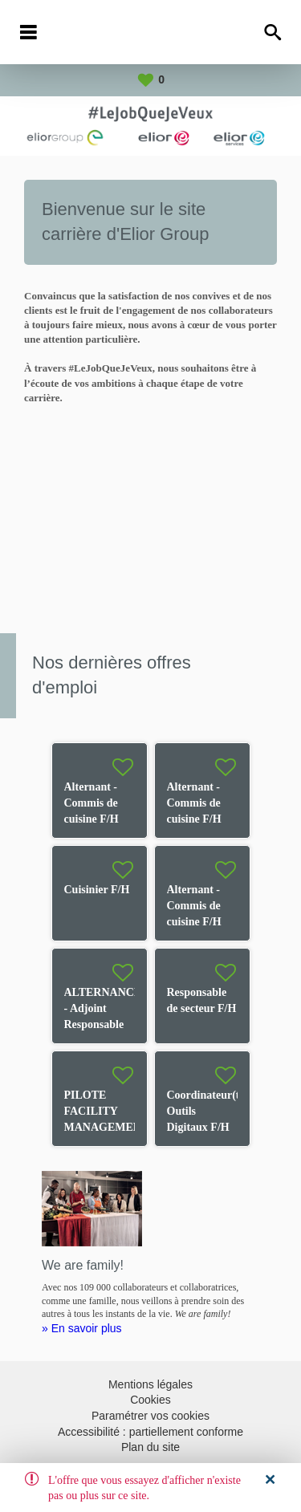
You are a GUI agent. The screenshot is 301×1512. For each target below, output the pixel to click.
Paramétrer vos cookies (150, 1415)
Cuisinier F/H (97, 890)
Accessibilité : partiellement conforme (150, 1431)
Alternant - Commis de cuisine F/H (91, 803)
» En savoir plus (82, 1328)
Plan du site (150, 1447)
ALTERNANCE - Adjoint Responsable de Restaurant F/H (103, 1024)
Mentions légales (150, 1384)
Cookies (150, 1399)
